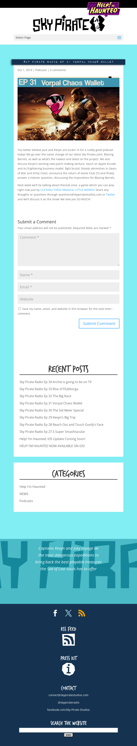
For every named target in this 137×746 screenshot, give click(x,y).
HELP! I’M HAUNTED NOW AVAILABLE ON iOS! (52, 446)
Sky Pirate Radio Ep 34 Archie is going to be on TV (56, 382)
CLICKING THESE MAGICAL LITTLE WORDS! (67, 190)
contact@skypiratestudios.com (68, 695)
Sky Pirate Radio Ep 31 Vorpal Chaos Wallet (51, 403)
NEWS (24, 494)
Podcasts (41, 70)
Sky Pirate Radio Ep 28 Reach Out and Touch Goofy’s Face (61, 424)
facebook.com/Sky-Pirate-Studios (68, 710)
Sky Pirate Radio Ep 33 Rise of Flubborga (49, 389)
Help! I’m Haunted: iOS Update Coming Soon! (52, 439)
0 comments (58, 70)
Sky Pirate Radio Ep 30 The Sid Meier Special (52, 410)
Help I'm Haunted (32, 486)
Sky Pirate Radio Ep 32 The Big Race (45, 396)
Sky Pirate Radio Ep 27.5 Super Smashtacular (52, 431)
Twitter (110, 194)
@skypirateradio (68, 702)
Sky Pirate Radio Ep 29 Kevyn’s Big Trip (48, 417)
